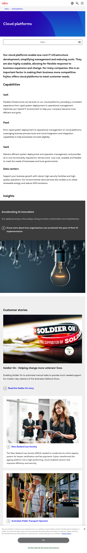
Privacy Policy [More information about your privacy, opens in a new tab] (66, 533)
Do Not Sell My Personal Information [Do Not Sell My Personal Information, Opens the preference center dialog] (43, 548)
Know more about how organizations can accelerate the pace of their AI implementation (40, 229)
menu (61, 42)
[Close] (84, 529)
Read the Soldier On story (18, 388)
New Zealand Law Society (22, 447)
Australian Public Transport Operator (27, 521)
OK (43, 540)
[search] (77, 3)
